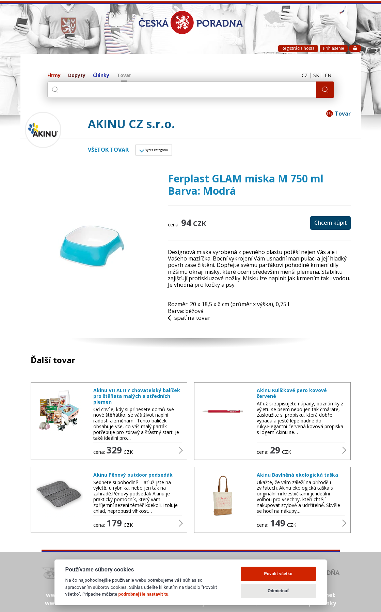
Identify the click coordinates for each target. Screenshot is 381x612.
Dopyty (76, 75)
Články (101, 75)
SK (314, 76)
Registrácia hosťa (298, 48)
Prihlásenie (333, 48)
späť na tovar (190, 320)
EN (327, 76)
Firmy (54, 75)
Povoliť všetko (278, 573)
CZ (300, 76)
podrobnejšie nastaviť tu (143, 594)
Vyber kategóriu (164, 151)
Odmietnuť (278, 590)
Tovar (124, 75)
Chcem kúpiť (330, 224)
